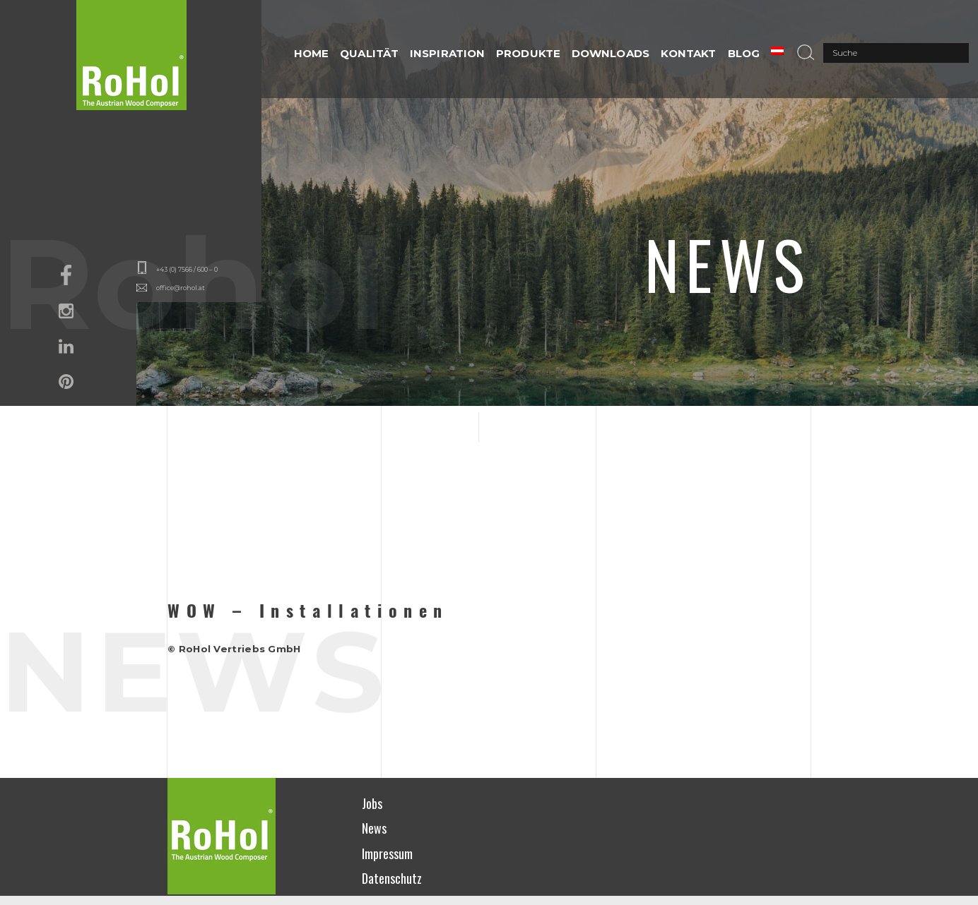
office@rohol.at (180, 288)
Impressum (387, 853)
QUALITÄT (369, 53)
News (374, 828)
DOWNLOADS (610, 53)
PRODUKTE (528, 53)
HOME (311, 53)
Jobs (372, 803)
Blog (744, 53)
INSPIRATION (447, 53)
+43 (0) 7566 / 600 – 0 (187, 269)
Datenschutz (392, 878)
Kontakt (689, 53)
